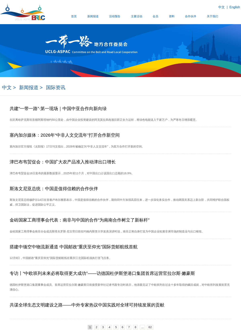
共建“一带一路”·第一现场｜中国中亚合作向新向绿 (58, 108)
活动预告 (114, 16)
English (235, 7)
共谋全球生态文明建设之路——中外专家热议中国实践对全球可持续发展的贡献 (87, 304)
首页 (74, 16)
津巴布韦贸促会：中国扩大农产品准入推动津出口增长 (63, 161)
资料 (171, 16)
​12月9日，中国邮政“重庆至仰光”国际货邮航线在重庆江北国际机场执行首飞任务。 (61, 258)
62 (150, 327)
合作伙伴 (190, 16)
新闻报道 (93, 16)
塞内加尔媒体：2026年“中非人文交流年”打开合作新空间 (65, 135)
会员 (155, 16)
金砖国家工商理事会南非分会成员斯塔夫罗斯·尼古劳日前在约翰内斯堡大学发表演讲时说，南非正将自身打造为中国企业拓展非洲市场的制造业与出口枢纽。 (107, 231)
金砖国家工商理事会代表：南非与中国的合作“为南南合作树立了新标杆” (80, 220)
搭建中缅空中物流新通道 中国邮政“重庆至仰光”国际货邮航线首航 (74, 246)
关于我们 (212, 16)
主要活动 (136, 16)
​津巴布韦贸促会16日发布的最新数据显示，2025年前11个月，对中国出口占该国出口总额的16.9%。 (72, 173)
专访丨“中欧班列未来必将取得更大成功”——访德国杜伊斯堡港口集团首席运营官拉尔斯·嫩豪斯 (102, 273)
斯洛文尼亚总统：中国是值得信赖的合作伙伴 (54, 188)
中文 (221, 7)
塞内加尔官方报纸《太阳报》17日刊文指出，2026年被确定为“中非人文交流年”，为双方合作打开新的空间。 (77, 146)
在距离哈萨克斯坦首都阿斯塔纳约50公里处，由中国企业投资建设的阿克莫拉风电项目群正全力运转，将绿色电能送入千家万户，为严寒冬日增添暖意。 (104, 119)
